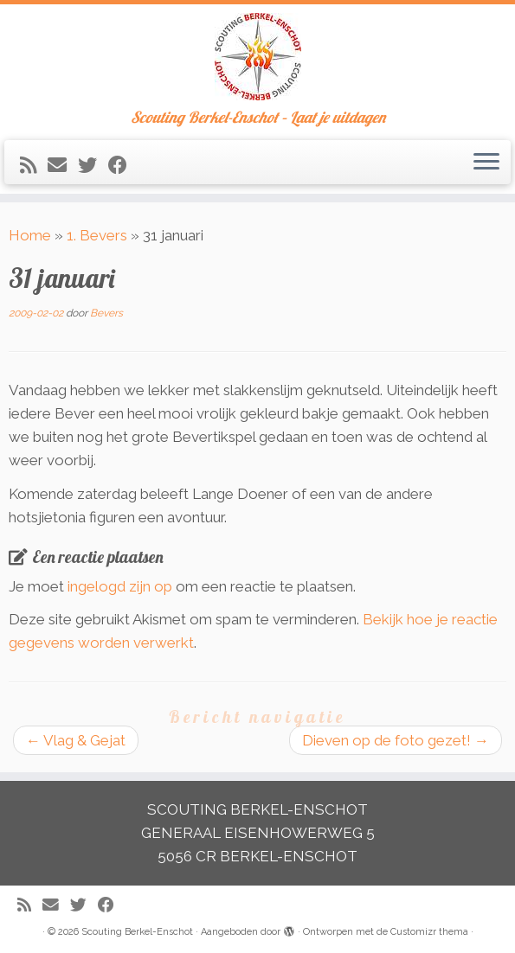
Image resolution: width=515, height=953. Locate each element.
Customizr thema (429, 931)
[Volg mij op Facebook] (123, 165)
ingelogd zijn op (120, 586)
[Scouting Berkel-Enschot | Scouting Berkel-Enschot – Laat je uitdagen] (257, 56)
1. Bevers (97, 235)
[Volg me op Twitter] (93, 165)
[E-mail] (63, 165)
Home (30, 235)
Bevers (106, 313)
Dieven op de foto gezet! (395, 740)
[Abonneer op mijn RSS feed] (34, 165)
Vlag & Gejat (76, 740)
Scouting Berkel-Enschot (137, 931)
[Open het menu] (486, 163)
